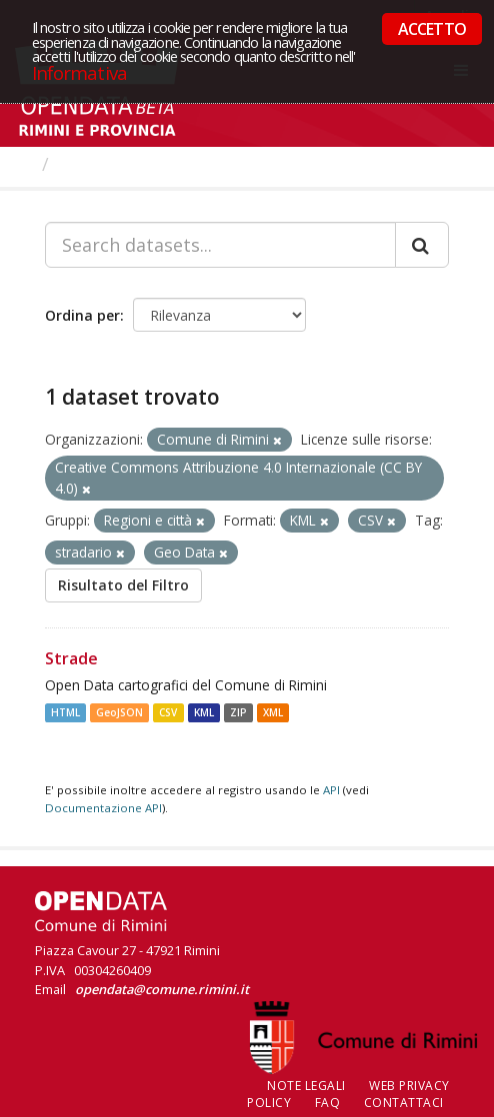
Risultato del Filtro (123, 584)
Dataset (94, 164)
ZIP (238, 712)
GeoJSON (119, 712)
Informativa (79, 72)
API (331, 789)
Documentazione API (103, 807)
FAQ (328, 1102)
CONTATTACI (404, 1102)
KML (204, 712)
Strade (71, 658)
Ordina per (82, 315)
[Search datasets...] (220, 245)
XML (273, 712)
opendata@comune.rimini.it (162, 989)
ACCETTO (432, 29)
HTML (65, 712)
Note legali (306, 1085)
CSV (168, 712)
